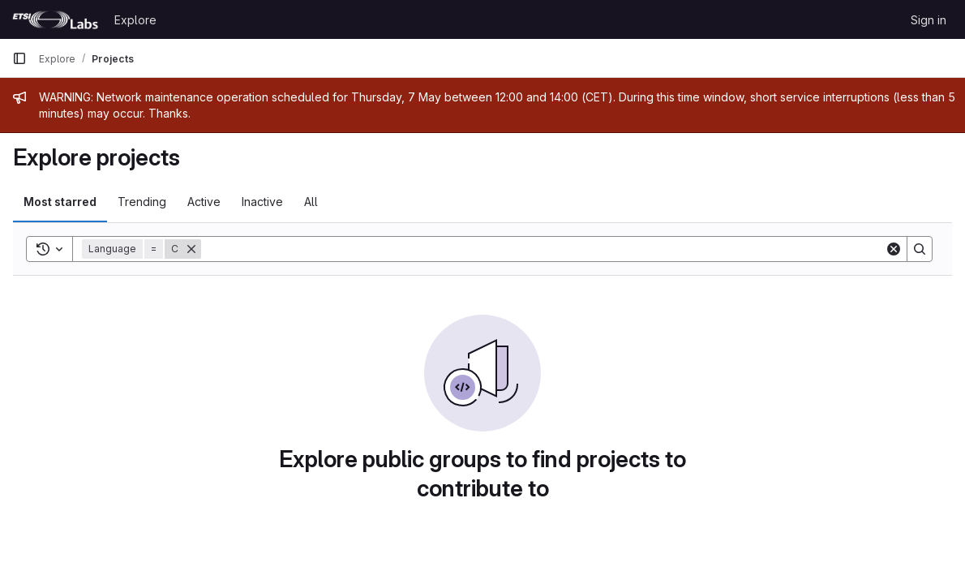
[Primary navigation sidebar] (19, 58)
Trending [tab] (142, 201)
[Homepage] (55, 19)
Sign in (928, 20)
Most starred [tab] (60, 201)
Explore (135, 20)
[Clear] (893, 249)
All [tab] (311, 201)
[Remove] (191, 249)
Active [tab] (204, 201)
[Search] (542, 249)
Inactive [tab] (262, 201)
